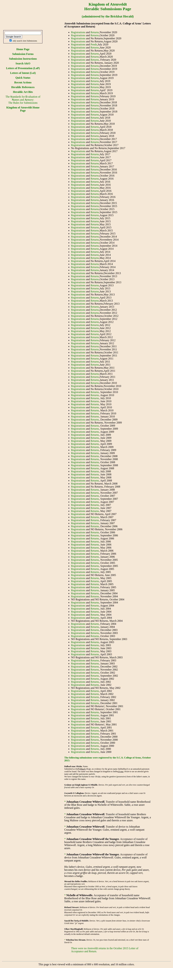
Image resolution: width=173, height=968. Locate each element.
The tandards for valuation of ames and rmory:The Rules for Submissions (22, 99)
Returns (95, 32)
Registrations (78, 32)
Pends (94, 44)
